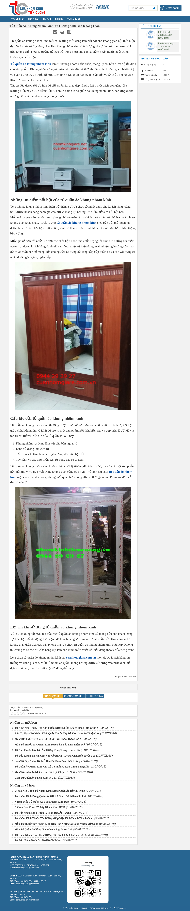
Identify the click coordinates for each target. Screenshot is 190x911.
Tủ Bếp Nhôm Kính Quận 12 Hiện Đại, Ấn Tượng (41, 812)
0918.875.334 (165, 35)
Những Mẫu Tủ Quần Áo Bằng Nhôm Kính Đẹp (40, 801)
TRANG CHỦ (17, 19)
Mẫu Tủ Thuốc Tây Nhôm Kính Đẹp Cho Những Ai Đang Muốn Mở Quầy (55, 823)
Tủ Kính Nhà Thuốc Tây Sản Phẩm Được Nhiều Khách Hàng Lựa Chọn (54, 727)
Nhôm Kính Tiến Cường (90, 908)
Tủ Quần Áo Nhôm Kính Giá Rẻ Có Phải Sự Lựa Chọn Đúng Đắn (50, 766)
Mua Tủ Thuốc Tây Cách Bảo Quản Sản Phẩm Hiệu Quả (45, 739)
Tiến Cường (121, 908)
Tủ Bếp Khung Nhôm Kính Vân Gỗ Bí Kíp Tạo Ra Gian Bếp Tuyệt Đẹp (53, 755)
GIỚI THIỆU (33, 19)
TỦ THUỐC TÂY (94, 696)
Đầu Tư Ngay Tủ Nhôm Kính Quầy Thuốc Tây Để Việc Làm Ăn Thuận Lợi (55, 733)
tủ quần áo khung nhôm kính (76, 222)
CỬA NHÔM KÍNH (53, 696)
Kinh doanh (165, 32)
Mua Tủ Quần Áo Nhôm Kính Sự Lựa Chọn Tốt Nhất (44, 772)
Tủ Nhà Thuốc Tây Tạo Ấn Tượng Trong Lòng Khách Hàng (47, 750)
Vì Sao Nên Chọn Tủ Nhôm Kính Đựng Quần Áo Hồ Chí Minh (48, 790)
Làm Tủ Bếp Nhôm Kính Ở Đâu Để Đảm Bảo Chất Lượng (46, 761)
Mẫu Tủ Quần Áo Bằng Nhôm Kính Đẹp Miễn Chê (42, 829)
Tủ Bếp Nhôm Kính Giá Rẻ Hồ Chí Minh (36, 840)
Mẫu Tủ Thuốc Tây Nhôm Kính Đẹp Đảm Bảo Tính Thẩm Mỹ (48, 744)
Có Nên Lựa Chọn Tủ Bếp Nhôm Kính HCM (38, 807)
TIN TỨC (47, 19)
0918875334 (102, 6)
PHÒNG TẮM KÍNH (74, 696)
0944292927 (102, 8)
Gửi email (163, 38)
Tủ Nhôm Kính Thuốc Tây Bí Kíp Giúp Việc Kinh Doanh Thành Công (52, 818)
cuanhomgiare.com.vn (81, 657)
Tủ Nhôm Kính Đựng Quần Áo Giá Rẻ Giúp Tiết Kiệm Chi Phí (49, 796)
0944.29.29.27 (165, 46)
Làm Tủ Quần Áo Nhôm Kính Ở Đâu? (35, 777)
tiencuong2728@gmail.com (27, 884)
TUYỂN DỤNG (73, 19)
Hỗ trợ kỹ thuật (167, 43)
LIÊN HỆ (59, 19)
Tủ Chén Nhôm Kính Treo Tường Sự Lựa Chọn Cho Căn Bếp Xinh (51, 835)
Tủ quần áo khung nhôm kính (30, 64)
